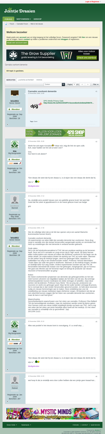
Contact (85, 425)
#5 (96, 322)
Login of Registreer (93, 2)
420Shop (38, 19)
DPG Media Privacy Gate (53, 101)
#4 (96, 228)
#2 (96, 142)
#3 (96, 196)
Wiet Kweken (23, 19)
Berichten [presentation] (10, 80)
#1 (96, 91)
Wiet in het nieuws (36, 24)
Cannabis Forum (22, 24)
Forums (8, 19)
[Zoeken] (54, 84)
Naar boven (95, 425)
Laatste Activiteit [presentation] (26, 80)
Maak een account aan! (17, 42)
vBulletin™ (97, 430)
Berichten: (14, 118)
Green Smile (12, 425)
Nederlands (26, 425)
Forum (12, 24)
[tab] (11, 80)
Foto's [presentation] (39, 80)
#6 (96, 376)
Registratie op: (13, 114)
